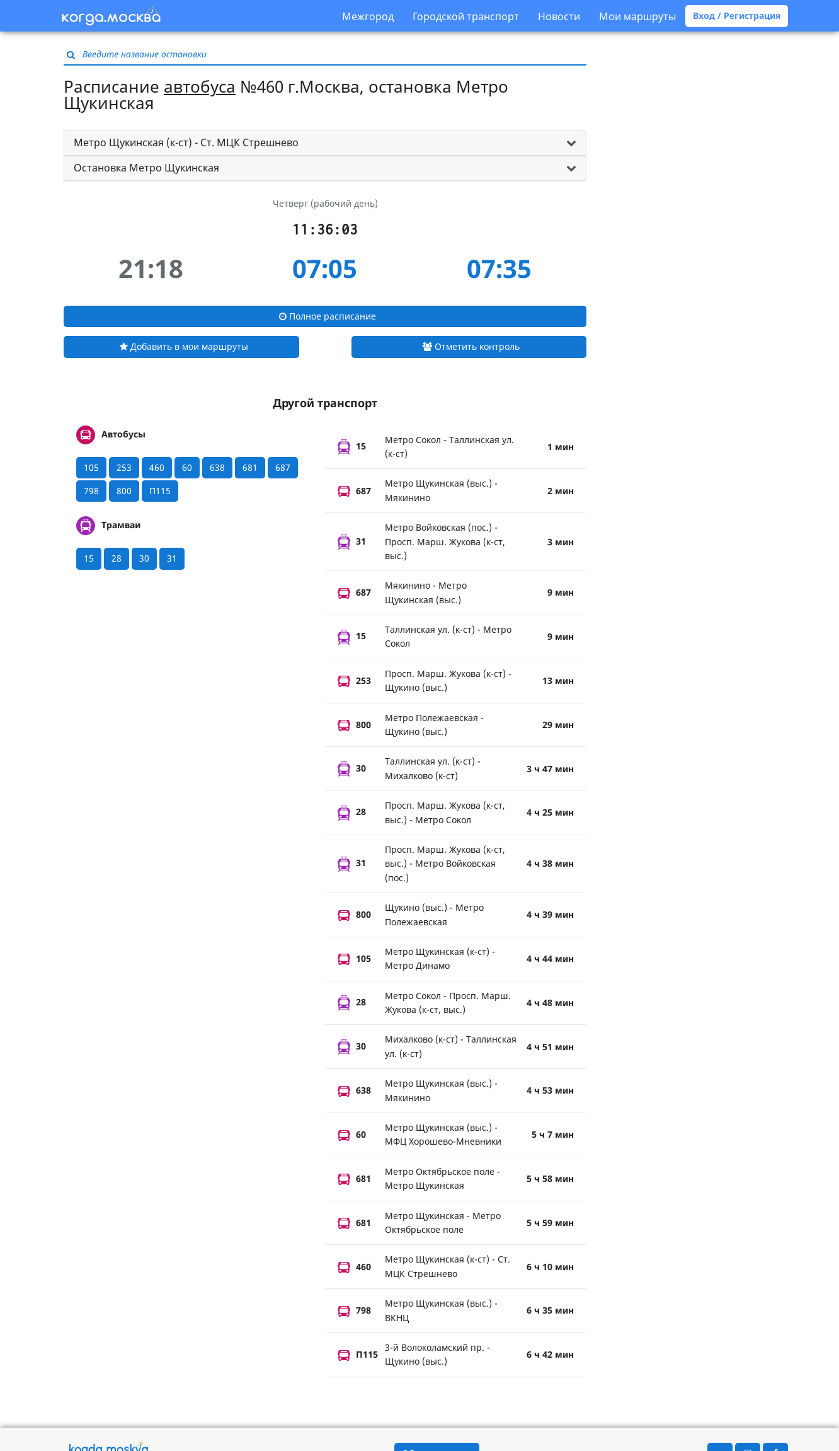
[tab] (325, 143)
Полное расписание (327, 316)
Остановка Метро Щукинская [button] (146, 168)
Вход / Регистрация (736, 15)
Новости (559, 16)
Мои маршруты (637, 16)
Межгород (368, 16)
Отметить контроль (471, 346)
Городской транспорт (466, 16)
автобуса (200, 86)
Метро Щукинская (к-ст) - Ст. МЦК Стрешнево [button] (186, 142)
